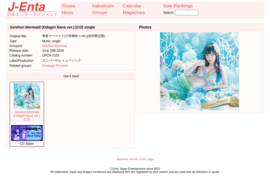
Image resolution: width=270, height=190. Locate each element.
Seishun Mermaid (54, 46)
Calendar (132, 5)
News (67, 12)
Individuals (103, 5)
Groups (99, 12)
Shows (68, 5)
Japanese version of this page (135, 159)
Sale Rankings (178, 5)
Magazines (134, 12)
